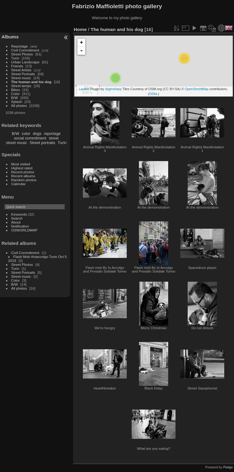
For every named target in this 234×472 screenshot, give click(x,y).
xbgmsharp (113, 89)
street (53, 138)
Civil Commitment (25, 50)
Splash (16, 102)
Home (80, 29)
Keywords (19, 214)
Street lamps (21, 86)
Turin (15, 58)
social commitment (30, 138)
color (26, 133)
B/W (14, 98)
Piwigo (228, 467)
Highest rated (22, 168)
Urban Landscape (25, 62)
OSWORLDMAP (24, 230)
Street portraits (42, 142)
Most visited (20, 164)
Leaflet (84, 89)
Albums (10, 36)
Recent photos (22, 172)
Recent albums (23, 176)
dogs (37, 133)
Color (15, 94)
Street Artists (21, 70)
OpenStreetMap (197, 89)
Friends (17, 66)
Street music (21, 78)
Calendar (18, 184)
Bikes (15, 90)
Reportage (19, 46)
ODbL (153, 94)
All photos (19, 105)
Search (17, 218)
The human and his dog (31, 82)
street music (16, 142)
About (16, 222)
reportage (52, 133)
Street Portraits (23, 74)
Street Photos (22, 54)
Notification (20, 226)
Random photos (24, 180)
